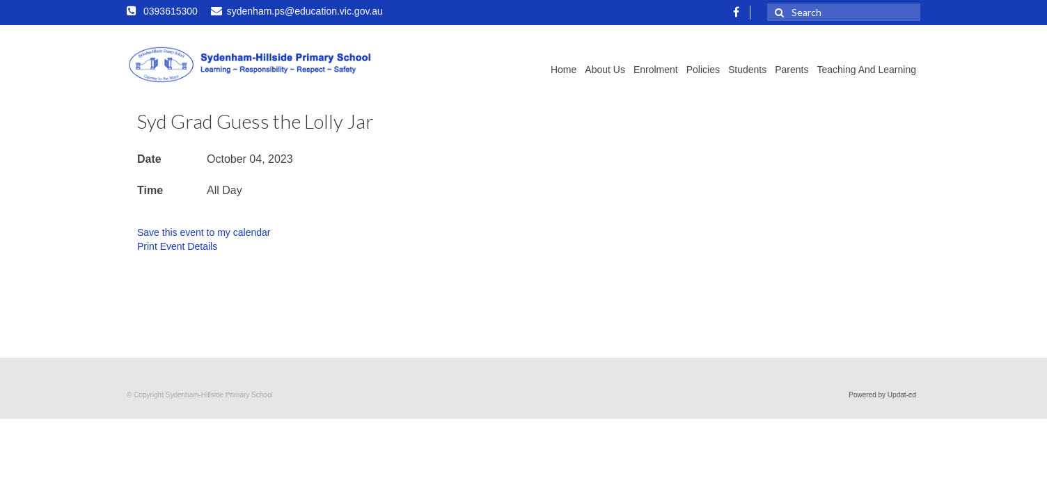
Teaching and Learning (866, 69)
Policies (703, 69)
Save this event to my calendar (203, 232)
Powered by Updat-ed (882, 395)
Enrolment (655, 69)
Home (563, 69)
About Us (605, 69)
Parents (791, 69)
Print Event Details (177, 246)
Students (747, 69)
